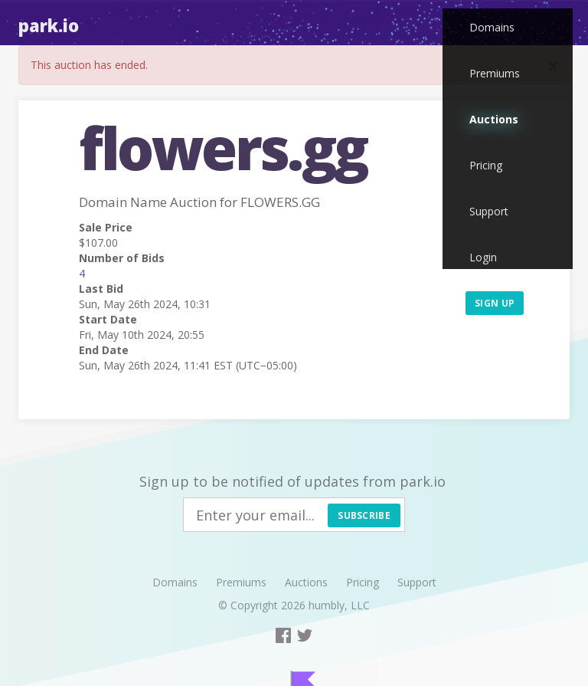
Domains (491, 27)
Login (483, 257)
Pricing (485, 165)
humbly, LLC (339, 605)
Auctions (493, 119)
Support (488, 211)
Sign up (494, 303)
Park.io (48, 25)
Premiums (494, 73)
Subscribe (364, 515)
